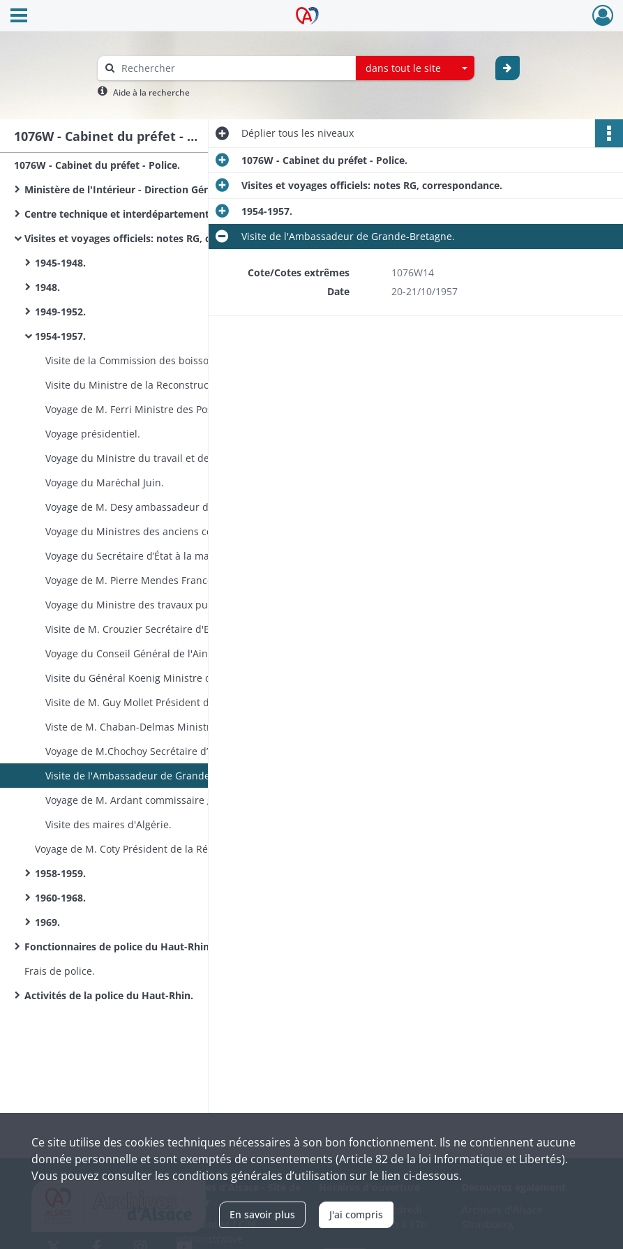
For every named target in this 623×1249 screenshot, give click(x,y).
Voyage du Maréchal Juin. (104, 482)
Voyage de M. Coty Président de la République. (144, 848)
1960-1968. (60, 897)
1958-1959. (60, 873)
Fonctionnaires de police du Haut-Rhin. (118, 946)
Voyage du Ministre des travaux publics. (138, 604)
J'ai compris (356, 1214)
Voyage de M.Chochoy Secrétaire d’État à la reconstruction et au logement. (184, 751)
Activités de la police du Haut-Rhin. (108, 995)
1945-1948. (60, 262)
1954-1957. (60, 336)
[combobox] (415, 68)
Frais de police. (59, 971)
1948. (47, 287)
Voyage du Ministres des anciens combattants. (154, 531)
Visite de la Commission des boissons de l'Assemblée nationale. (184, 360)
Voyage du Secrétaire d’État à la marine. (138, 555)
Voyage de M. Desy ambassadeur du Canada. (150, 507)
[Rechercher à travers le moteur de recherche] (233, 68)
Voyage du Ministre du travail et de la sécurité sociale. (172, 458)
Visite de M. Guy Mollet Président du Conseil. (150, 702)
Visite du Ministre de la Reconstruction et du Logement (174, 384)
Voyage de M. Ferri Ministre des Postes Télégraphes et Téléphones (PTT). (184, 409)
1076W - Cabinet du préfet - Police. (97, 165)
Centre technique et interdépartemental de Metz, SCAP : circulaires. (163, 213)
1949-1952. (60, 311)
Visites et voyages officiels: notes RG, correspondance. (154, 238)
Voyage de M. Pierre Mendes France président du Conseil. (180, 580)
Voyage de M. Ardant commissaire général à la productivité (183, 800)
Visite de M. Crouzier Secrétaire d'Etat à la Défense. (165, 629)
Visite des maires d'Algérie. (108, 824)
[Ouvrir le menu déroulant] (18, 16)
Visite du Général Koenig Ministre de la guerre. (155, 678)
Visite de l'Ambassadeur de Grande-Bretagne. (152, 775)
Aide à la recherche (151, 92)
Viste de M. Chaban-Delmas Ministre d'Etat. (146, 726)
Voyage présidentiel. (92, 433)
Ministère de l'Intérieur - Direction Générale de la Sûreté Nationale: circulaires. (163, 189)
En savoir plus (262, 1214)
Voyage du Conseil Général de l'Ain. (128, 653)
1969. (47, 922)
